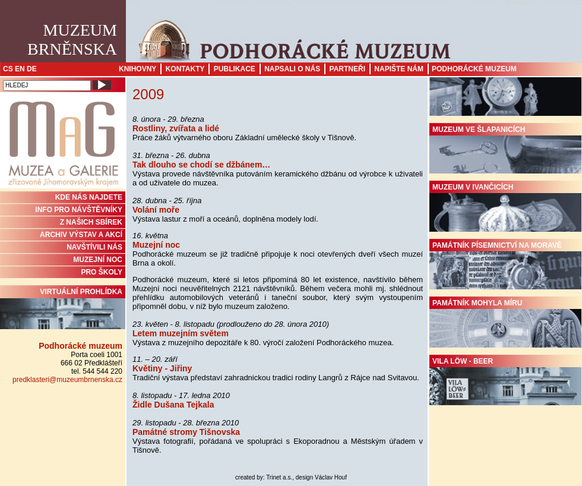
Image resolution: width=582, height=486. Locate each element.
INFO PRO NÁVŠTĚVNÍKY (78, 210)
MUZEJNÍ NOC (97, 259)
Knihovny (137, 69)
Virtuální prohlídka (62, 308)
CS (8, 69)
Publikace (234, 69)
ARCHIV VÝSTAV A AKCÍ (81, 235)
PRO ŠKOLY (101, 272)
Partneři (347, 69)
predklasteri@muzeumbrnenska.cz (67, 379)
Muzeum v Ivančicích (505, 207)
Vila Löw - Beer (505, 381)
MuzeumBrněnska (72, 39)
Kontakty (185, 69)
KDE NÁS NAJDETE (88, 197)
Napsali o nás (292, 69)
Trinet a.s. (279, 477)
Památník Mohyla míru (505, 323)
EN (20, 69)
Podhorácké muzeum (474, 69)
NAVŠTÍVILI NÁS (94, 247)
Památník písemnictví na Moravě (505, 265)
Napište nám (398, 69)
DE (32, 69)
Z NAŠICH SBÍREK (91, 222)
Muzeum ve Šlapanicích (505, 149)
